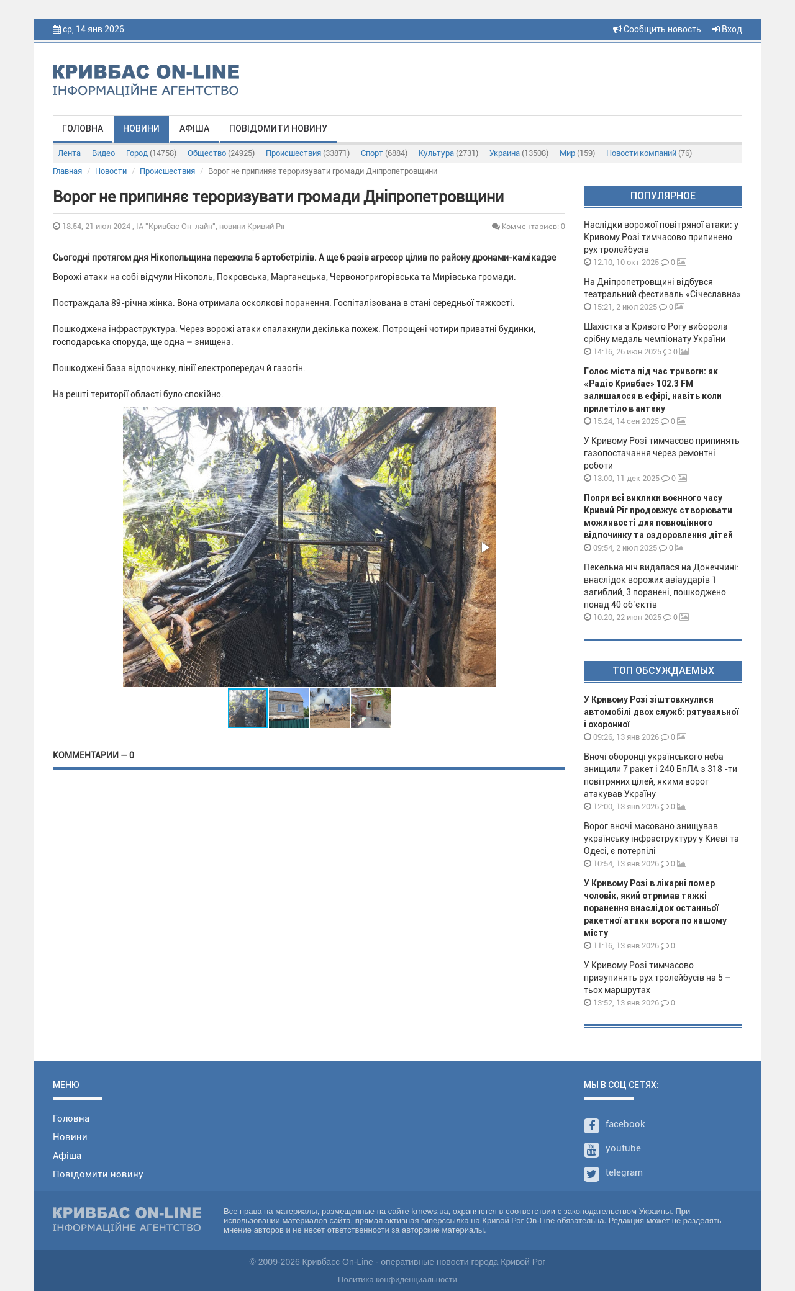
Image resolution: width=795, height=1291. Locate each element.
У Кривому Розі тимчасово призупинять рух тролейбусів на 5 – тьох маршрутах (657, 977)
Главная (67, 171)
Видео (103, 153)
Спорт (384, 153)
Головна (82, 128)
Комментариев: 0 (528, 226)
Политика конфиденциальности (397, 1279)
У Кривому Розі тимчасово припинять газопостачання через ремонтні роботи (662, 453)
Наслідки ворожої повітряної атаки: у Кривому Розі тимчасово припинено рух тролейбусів (661, 237)
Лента (69, 153)
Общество (221, 153)
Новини (141, 128)
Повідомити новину (278, 128)
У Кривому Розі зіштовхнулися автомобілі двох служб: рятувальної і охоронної (661, 712)
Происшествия (308, 153)
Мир (577, 153)
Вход (727, 29)
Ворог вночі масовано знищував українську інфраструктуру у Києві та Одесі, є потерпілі (661, 838)
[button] (484, 547)
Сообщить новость (657, 29)
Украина (518, 153)
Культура (448, 153)
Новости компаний (649, 153)
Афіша (194, 128)
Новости (111, 171)
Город (151, 153)
